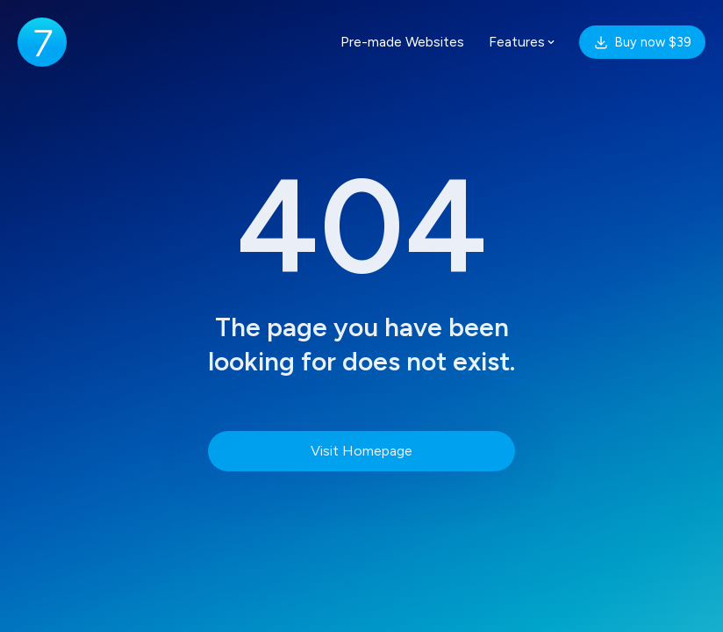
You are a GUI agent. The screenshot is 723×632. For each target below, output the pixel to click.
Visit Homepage (361, 450)
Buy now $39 (642, 42)
